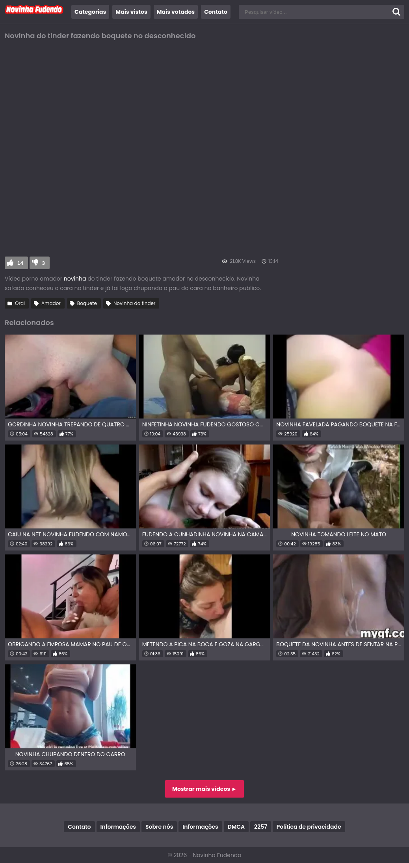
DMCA (236, 827)
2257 (260, 827)
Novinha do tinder (134, 303)
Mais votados (176, 12)
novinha (75, 279)
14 (20, 263)
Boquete (87, 303)
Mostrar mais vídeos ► (204, 789)
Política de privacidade (309, 827)
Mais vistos (131, 12)
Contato (215, 12)
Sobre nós (159, 827)
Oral (20, 303)
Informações (118, 827)
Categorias (90, 12)
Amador (51, 303)
